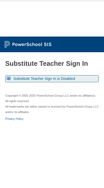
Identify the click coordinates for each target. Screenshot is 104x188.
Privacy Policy (14, 118)
